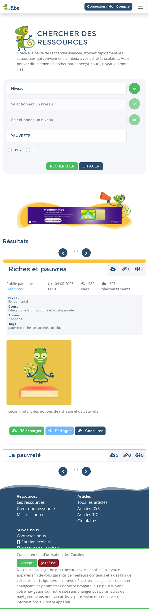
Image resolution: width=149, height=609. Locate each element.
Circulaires (87, 520)
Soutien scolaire (34, 542)
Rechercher (62, 166)
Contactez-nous (31, 535)
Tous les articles (92, 502)
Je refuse (48, 562)
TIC (34, 150)
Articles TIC (87, 514)
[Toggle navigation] (140, 6)
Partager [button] (59, 430)
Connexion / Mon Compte (108, 6)
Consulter (90, 430)
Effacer (90, 166)
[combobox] (67, 89)
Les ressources (31, 502)
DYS (17, 150)
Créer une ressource (36, 508)
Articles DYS (88, 508)
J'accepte (27, 562)
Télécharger (26, 430)
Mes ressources (31, 514)
